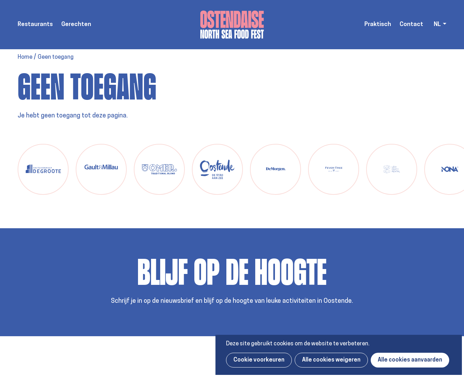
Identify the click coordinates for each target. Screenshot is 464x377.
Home (25, 57)
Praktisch (377, 24)
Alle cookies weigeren (331, 360)
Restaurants (35, 24)
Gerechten (76, 24)
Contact (411, 24)
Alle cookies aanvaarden (410, 360)
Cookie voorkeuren (258, 360)
